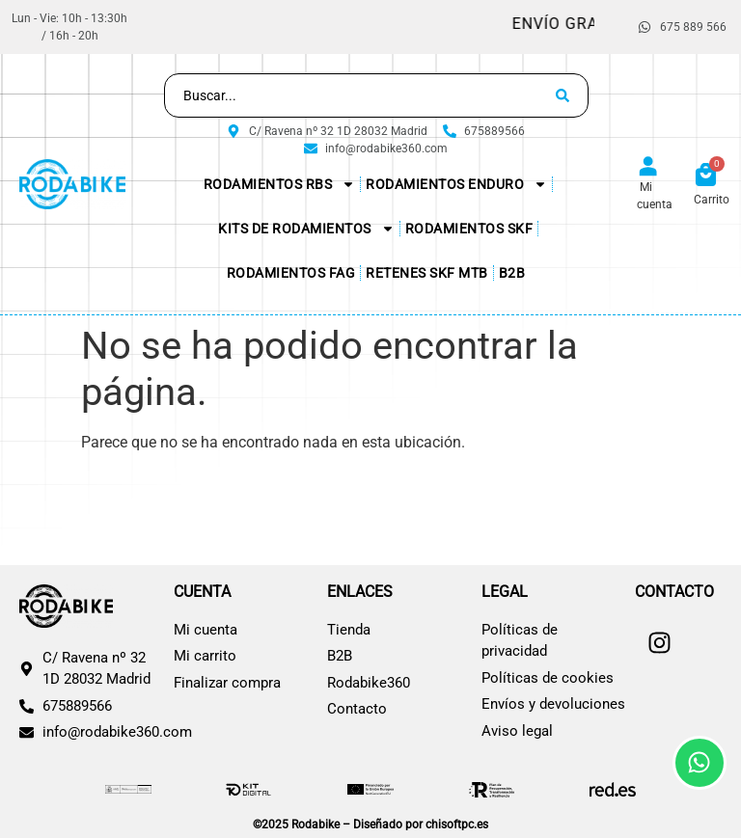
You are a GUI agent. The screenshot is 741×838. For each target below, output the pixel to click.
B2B (512, 273)
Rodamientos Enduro (456, 184)
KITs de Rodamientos (306, 228)
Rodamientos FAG (291, 273)
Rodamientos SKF (469, 228)
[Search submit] (562, 95)
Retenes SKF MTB (427, 273)
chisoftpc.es (456, 824)
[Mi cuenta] (648, 167)
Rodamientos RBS (280, 184)
